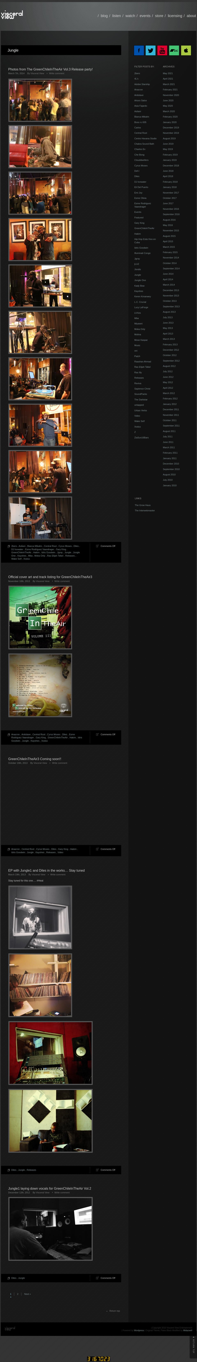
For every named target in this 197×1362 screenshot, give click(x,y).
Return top (114, 1311)
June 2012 (168, 377)
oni (135, 350)
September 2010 (171, 469)
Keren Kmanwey (142, 296)
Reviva (137, 383)
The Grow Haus (143, 505)
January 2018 (170, 187)
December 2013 (171, 290)
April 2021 (168, 78)
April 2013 (168, 333)
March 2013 (169, 339)
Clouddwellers (141, 160)
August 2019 (169, 138)
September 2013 (171, 306)
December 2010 (171, 463)
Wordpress (139, 1330)
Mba (30, 555)
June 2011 (168, 442)
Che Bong (139, 154)
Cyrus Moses (65, 546)
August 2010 (169, 474)
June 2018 (168, 171)
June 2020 (168, 100)
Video (60, 852)
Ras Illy (138, 372)
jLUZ (136, 264)
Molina (137, 334)
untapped (139, 405)
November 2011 (171, 415)
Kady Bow (139, 286)
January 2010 (170, 485)
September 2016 (171, 214)
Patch (137, 356)
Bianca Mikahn (34, 546)
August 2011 (169, 431)
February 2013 (170, 344)
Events (137, 212)
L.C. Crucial (140, 302)
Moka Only (40, 555)
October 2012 (170, 355)
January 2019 (170, 160)
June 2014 (168, 274)
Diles (76, 546)
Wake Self (16, 559)
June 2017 (168, 203)
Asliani (22, 546)
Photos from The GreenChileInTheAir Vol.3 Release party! (50, 69)
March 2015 (169, 247)
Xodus (26, 559)
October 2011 (170, 420)
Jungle (68, 552)
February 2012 (170, 398)
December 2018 (171, 165)
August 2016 (169, 220)
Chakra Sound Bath (144, 144)
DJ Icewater (17, 549)
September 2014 (171, 268)
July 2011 (168, 436)
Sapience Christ (142, 388)
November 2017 (171, 192)
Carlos (137, 127)
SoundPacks (140, 394)
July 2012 (168, 371)
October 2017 (170, 198)
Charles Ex (139, 149)
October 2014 (170, 263)
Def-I (136, 171)
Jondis (137, 269)
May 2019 (168, 149)
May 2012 (168, 382)
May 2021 (168, 73)
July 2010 (168, 480)
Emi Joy (138, 192)
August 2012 (169, 366)
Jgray (60, 552)
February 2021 (170, 89)
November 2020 (171, 95)
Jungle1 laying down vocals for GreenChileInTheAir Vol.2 (49, 1188)
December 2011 (171, 409)
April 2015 (168, 241)
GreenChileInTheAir (21, 552)
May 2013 (168, 328)
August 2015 (169, 236)
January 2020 (170, 122)
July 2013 (168, 317)
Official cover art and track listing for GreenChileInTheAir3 (50, 577)
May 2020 (168, 106)
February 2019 (170, 154)
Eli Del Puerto (141, 187)
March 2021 (169, 84)
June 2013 (168, 322)
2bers (14, 546)
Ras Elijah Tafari (55, 555)
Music (137, 345)
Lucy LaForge (141, 307)
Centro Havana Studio (145, 138)
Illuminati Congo (142, 253)
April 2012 (168, 388)
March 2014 (169, 284)
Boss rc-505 (140, 122)
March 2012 (169, 393)
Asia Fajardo (140, 106)
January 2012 (170, 404)
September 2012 (171, 361)
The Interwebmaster (145, 510)
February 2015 (170, 252)
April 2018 (168, 176)
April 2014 (168, 279)
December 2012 (171, 350)
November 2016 (171, 209)
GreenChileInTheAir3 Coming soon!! (34, 759)
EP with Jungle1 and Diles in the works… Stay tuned (46, 870)
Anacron (15, 734)
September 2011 (171, 425)
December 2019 (171, 127)
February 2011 (170, 453)
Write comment (56, 73)
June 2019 (168, 144)
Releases (70, 555)
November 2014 (171, 257)
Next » (27, 1294)
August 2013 (169, 312)
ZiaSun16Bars (141, 437)
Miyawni (138, 323)
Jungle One (140, 280)
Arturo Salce (140, 100)
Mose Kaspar (141, 340)
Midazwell (187, 1330)
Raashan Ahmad (142, 361)
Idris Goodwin (48, 552)
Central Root (50, 546)
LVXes (137, 313)
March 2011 (169, 447)
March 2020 (169, 111)
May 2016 (168, 225)
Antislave (26, 734)
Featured (138, 217)
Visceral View (37, 73)
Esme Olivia (140, 198)
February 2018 (170, 182)
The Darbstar (140, 399)
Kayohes (21, 555)
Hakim (36, 552)
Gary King (61, 549)
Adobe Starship (142, 84)
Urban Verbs (140, 410)
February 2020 (170, 116)
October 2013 (170, 301)
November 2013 (171, 295)
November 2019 (171, 133)
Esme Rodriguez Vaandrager (39, 549)
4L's (136, 78)
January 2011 (170, 458)
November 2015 (171, 230)
